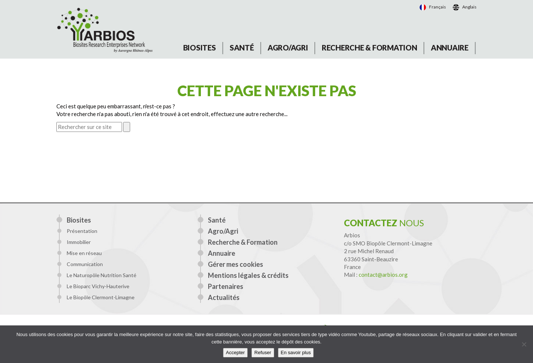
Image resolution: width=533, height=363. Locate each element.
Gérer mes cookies (235, 264)
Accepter (235, 352)
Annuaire (449, 47)
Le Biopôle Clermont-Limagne (101, 297)
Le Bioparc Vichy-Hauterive (98, 286)
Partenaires (225, 286)
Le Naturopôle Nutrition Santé (101, 275)
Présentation (82, 231)
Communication (85, 264)
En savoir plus (296, 352)
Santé (242, 47)
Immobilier (79, 242)
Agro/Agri (288, 47)
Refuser (262, 352)
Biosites (199, 47)
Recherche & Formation (369, 47)
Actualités (224, 297)
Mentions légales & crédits (248, 275)
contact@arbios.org (383, 274)
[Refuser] (523, 344)
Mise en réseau (84, 253)
